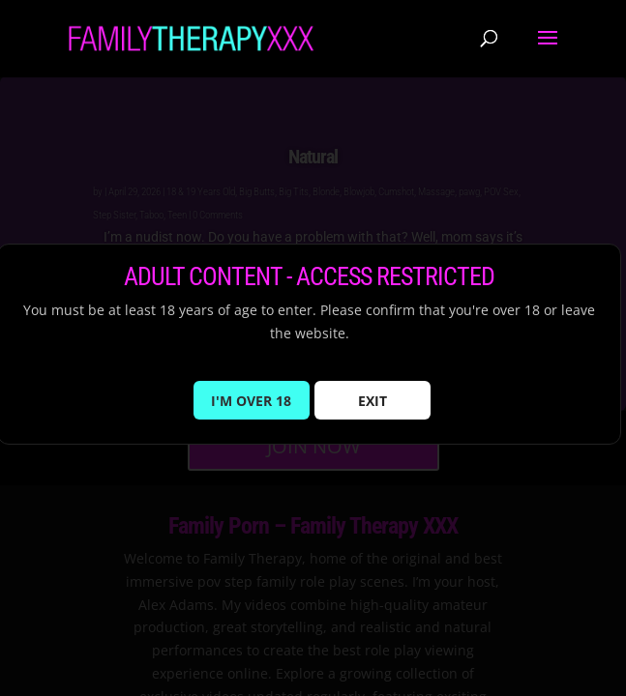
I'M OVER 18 (251, 401)
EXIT (372, 401)
